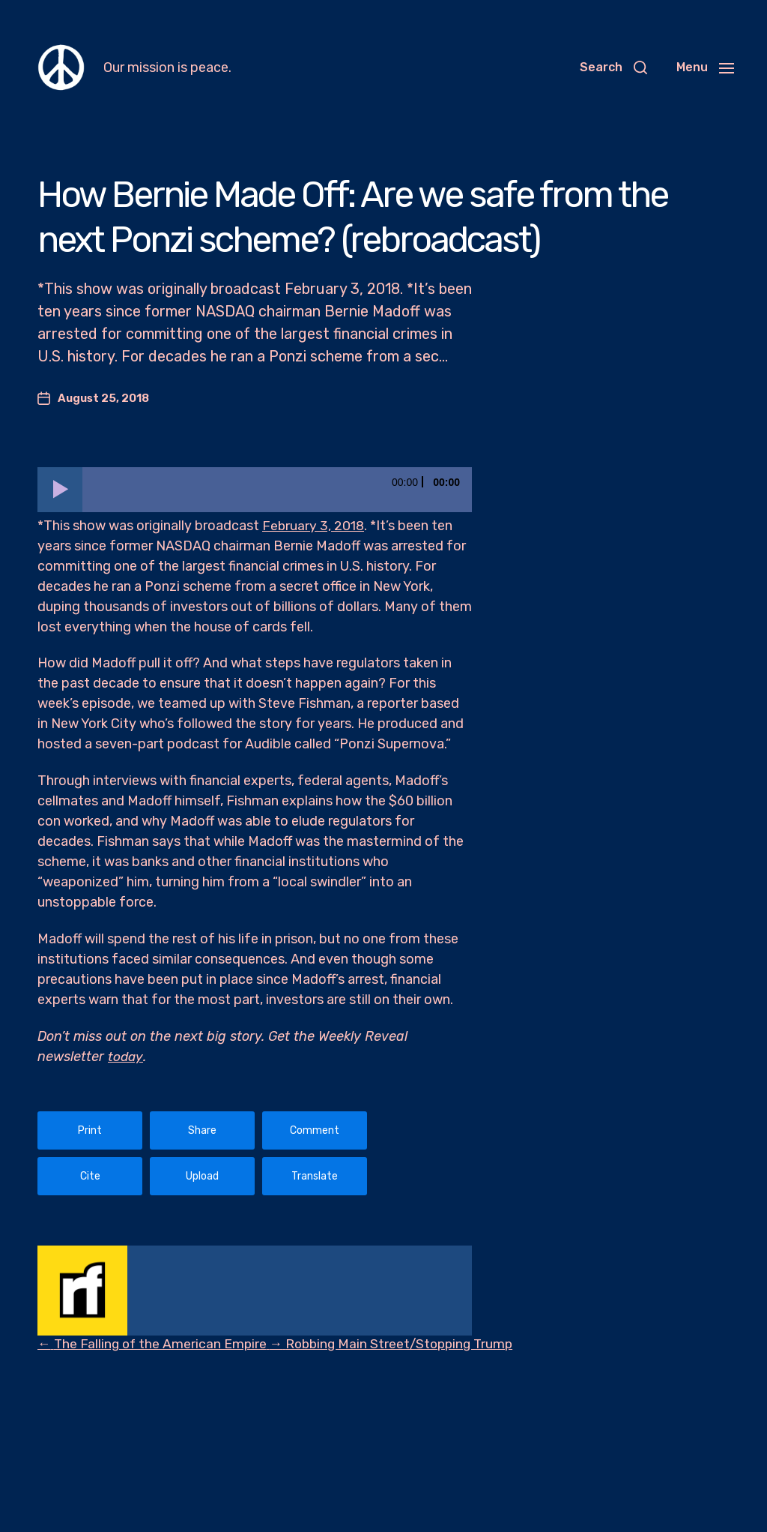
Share (202, 1130)
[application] (254, 489)
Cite (90, 1176)
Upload (202, 1176)
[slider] (277, 489)
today (126, 1056)
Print (90, 1130)
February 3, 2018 (314, 525)
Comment (314, 1130)
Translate (314, 1176)
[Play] (59, 489)
